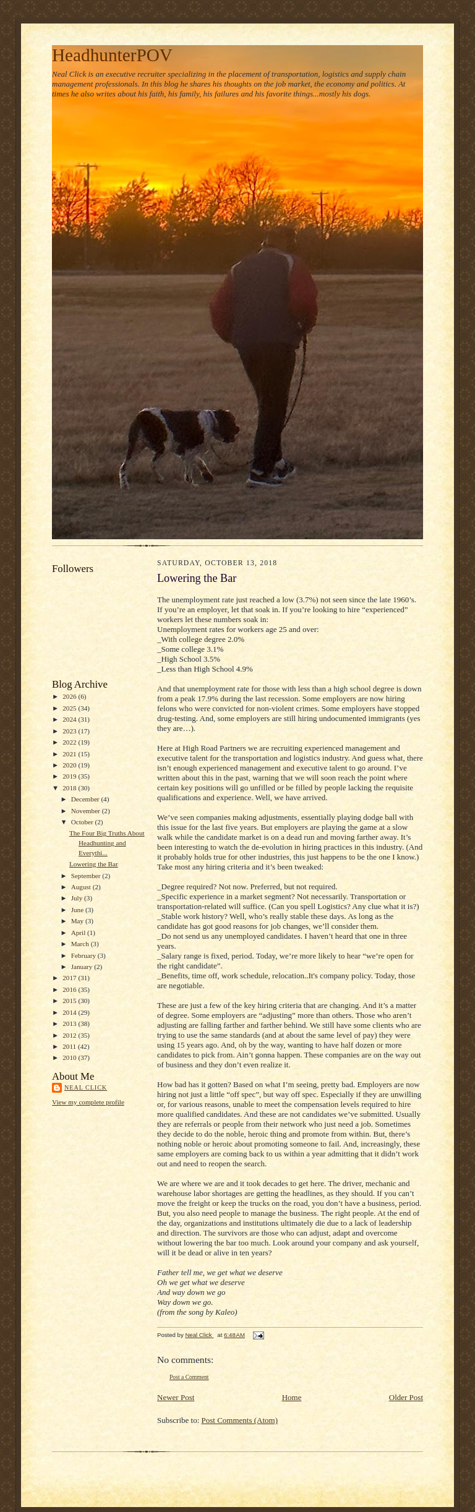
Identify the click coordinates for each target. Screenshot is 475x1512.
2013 (70, 1023)
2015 (70, 1000)
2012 (70, 1035)
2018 (70, 788)
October (83, 822)
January (83, 966)
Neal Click (85, 1087)
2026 (70, 696)
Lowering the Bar (93, 864)
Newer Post (175, 1397)
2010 (70, 1057)
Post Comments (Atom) (240, 1420)
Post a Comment (189, 1376)
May (78, 921)
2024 (70, 719)
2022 (70, 742)
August (82, 887)
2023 (70, 731)
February (84, 955)
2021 (70, 754)
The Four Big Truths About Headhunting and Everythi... (107, 842)
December (86, 799)
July (77, 898)
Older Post (406, 1397)
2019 (70, 776)
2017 (70, 977)
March (81, 943)
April (79, 932)
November (86, 810)
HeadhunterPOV (112, 55)
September (87, 875)
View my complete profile (88, 1102)
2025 (70, 708)
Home (292, 1397)
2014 (70, 1012)
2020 (70, 765)
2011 (70, 1046)
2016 (70, 989)
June (78, 909)
